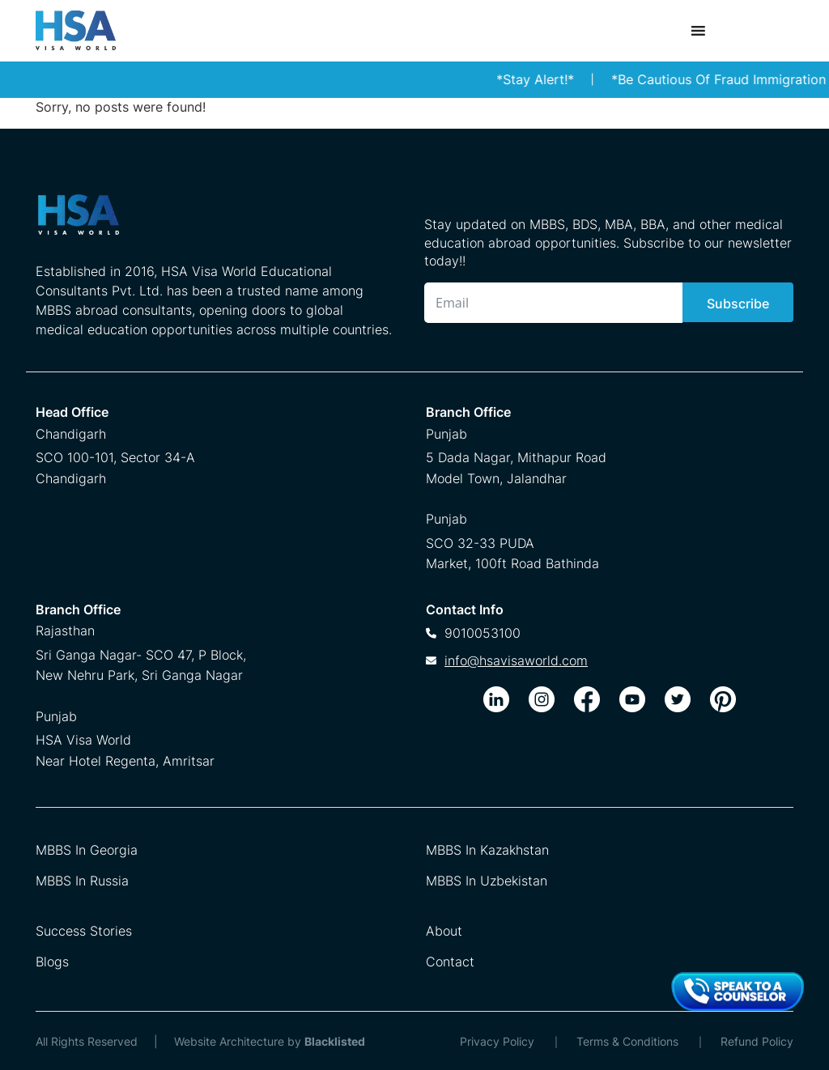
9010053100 (482, 633)
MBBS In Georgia (87, 850)
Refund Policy (757, 1041)
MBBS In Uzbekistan (486, 881)
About (444, 931)
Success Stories (84, 931)
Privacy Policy (497, 1041)
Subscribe (738, 303)
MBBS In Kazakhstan (487, 850)
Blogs (52, 961)
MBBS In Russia (82, 881)
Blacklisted (334, 1041)
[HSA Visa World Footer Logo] (214, 220)
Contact (450, 961)
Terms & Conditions (627, 1041)
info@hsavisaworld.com (516, 660)
